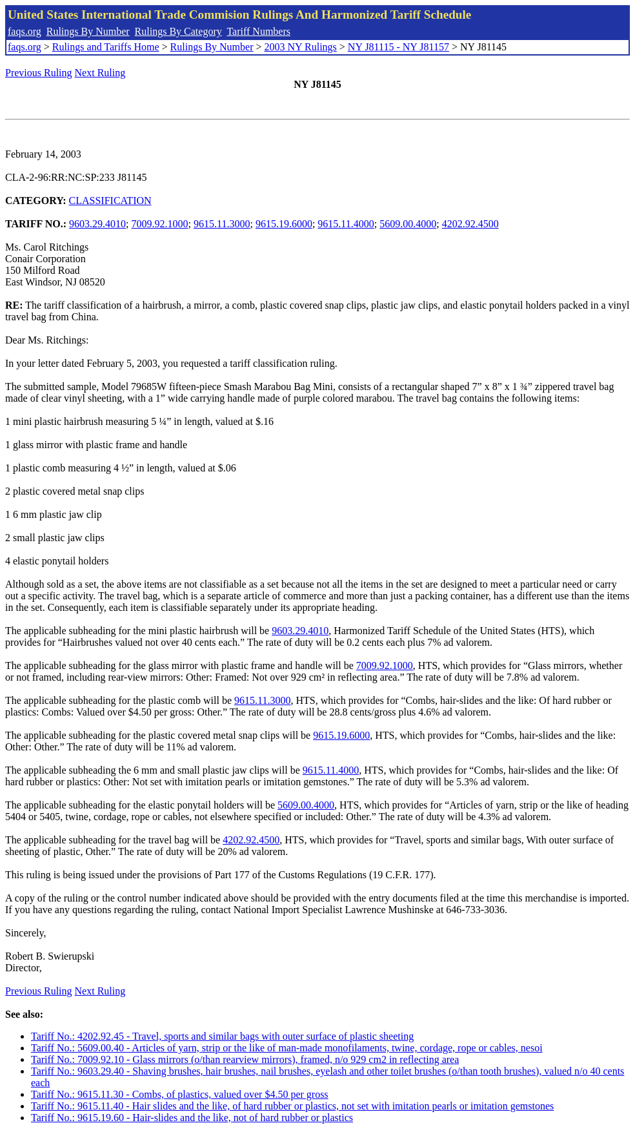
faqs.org (24, 31)
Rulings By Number (88, 31)
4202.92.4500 (470, 223)
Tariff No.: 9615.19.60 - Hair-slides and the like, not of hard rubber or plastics (192, 1117)
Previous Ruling (38, 72)
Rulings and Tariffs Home (105, 46)
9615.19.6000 (284, 223)
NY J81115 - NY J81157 (398, 46)
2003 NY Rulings (301, 46)
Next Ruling (100, 72)
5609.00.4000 (407, 223)
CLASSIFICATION (110, 200)
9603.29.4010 (97, 223)
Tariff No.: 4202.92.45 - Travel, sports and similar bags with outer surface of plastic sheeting (222, 1036)
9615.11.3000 (222, 223)
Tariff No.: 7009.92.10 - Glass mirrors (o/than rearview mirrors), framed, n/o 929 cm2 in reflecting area (245, 1059)
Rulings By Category (178, 31)
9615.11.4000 (346, 223)
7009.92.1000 (160, 223)
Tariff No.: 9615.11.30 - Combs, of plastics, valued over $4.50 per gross (179, 1094)
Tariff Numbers (258, 31)
